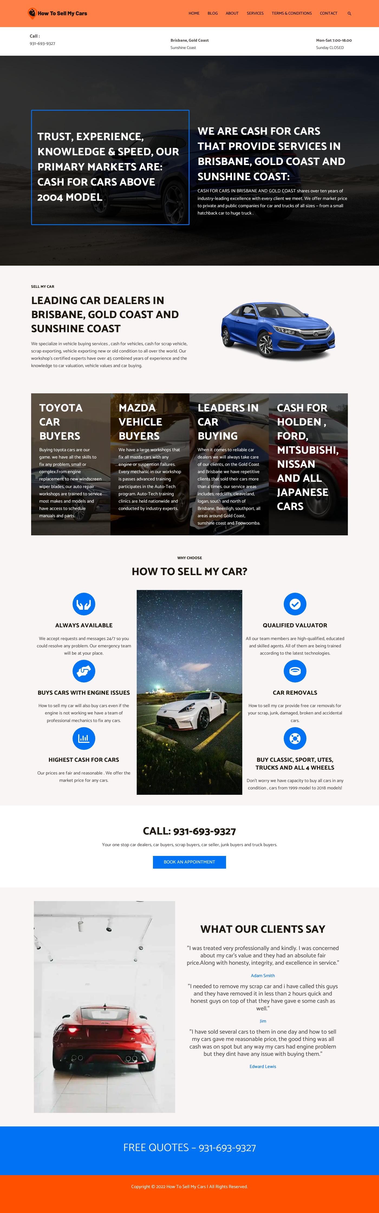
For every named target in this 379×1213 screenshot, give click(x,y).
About (232, 13)
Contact (329, 13)
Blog (213, 13)
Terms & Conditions (292, 13)
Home (194, 13)
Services (255, 13)
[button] (349, 13)
